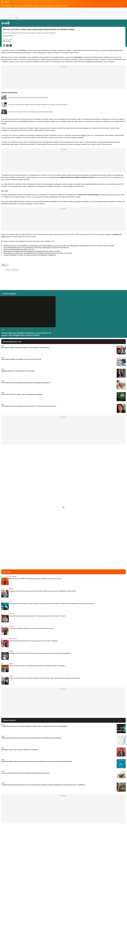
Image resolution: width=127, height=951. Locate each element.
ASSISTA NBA (17, 5)
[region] (63, 12)
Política (11, 589)
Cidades (11, 651)
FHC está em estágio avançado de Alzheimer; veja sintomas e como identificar (25, 347)
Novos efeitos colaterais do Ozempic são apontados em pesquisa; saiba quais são (25, 382)
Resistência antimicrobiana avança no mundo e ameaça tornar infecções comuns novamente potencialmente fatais (36, 761)
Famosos (11, 626)
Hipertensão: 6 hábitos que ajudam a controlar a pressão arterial (21, 359)
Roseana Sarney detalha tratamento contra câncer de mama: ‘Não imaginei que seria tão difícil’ (26, 334)
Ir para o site (8, 2)
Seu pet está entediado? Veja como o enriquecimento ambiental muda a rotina (25, 773)
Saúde (16, 18)
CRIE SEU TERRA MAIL (6, 5)
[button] (2, 2)
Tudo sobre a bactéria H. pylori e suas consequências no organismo (22, 394)
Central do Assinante (62, 5)
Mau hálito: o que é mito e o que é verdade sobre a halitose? (19, 749)
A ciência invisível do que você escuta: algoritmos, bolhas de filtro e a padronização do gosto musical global (34, 726)
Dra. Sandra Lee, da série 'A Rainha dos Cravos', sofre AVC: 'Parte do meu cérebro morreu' (28, 406)
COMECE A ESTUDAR (27, 5)
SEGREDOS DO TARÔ (49, 5)
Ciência (11, 676)
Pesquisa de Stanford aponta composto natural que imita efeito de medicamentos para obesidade (31, 738)
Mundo (11, 663)
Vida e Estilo (10, 18)
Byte (10, 601)
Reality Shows (12, 576)
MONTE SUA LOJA (38, 5)
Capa (3, 18)
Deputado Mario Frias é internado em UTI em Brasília (18, 371)
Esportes (11, 613)
